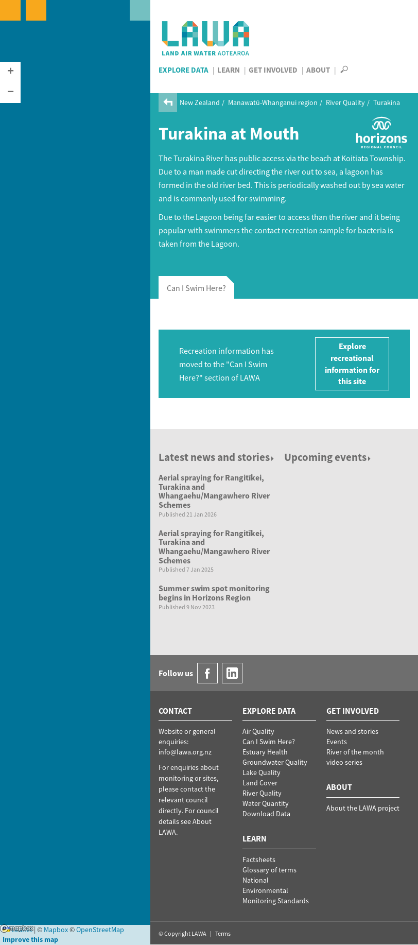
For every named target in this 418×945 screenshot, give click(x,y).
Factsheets (258, 859)
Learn (228, 70)
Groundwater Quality (274, 762)
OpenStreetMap (100, 929)
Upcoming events (328, 457)
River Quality (345, 102)
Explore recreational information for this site (352, 364)
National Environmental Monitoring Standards (275, 890)
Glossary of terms (269, 869)
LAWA (206, 38)
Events (336, 741)
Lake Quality (261, 772)
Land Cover (259, 782)
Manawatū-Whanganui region (273, 102)
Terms (223, 933)
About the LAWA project (362, 808)
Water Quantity (265, 803)
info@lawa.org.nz (185, 752)
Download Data (266, 813)
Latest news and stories (217, 457)
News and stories (352, 731)
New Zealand (200, 102)
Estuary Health (265, 752)
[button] (10, 72)
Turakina (386, 102)
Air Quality (258, 731)
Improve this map (30, 939)
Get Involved (273, 70)
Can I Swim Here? (268, 741)
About (318, 70)
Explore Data (183, 70)
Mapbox (16, 928)
